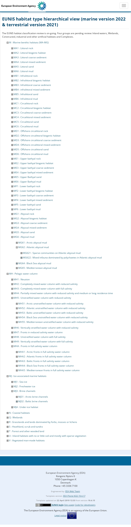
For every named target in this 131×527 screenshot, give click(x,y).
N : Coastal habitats (19, 412)
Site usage (69, 504)
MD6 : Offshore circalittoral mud (31, 154)
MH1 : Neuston (22, 279)
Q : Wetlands (16, 417)
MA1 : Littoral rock (23, 48)
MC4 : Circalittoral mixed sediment (32, 117)
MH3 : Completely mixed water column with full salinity (43, 288)
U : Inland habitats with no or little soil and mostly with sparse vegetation (47, 435)
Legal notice (60, 515)
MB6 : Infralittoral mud (26, 98)
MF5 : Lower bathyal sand (27, 204)
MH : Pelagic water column (23, 273)
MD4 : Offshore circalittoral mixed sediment (37, 144)
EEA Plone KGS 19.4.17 (74, 495)
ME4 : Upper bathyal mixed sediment (33, 172)
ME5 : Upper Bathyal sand (27, 177)
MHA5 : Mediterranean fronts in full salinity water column (49, 370)
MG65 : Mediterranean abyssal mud (37, 268)
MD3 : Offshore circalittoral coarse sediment (37, 140)
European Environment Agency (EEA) (65, 472)
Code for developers (85, 504)
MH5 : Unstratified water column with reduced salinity (42, 297)
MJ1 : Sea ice (20, 381)
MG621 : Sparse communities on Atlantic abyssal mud (52, 253)
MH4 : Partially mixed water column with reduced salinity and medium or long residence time (63, 293)
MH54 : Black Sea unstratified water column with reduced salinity (53, 317)
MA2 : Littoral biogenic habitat (30, 52)
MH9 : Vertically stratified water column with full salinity (43, 341)
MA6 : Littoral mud (23, 71)
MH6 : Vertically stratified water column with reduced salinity (46, 327)
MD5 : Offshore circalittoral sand (31, 149)
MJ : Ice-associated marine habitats (27, 376)
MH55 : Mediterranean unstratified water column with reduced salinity (55, 322)
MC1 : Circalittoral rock (26, 103)
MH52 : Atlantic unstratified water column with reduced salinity (51, 308)
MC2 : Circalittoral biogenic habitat (32, 108)
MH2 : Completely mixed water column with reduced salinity (46, 284)
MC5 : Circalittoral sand (26, 121)
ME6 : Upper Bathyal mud (27, 181)
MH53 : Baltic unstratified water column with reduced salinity (50, 312)
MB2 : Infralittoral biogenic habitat (32, 80)
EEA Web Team (72, 491)
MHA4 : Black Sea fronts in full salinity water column (46, 365)
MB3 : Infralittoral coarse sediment (32, 85)
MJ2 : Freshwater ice (24, 386)
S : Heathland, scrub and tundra (26, 426)
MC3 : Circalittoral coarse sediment (32, 112)
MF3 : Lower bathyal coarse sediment (34, 195)
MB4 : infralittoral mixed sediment (32, 89)
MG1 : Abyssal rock (24, 213)
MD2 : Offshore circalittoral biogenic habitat (37, 135)
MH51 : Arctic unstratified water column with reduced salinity (50, 303)
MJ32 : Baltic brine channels (33, 401)
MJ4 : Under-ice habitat (26, 407)
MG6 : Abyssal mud (24, 236)
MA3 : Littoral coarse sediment (30, 57)
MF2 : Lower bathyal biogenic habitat (33, 190)
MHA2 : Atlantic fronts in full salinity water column (44, 356)
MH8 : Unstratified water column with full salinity (40, 337)
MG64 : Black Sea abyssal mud (34, 263)
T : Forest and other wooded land (26, 431)
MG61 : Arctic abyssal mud (32, 242)
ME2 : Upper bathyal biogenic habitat (33, 163)
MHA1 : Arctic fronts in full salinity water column (44, 352)
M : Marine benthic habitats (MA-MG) (29, 42)
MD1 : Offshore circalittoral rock (31, 131)
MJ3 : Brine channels (24, 391)
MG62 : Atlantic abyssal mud (33, 247)
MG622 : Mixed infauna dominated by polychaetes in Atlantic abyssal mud (62, 257)
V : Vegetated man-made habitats (27, 440)
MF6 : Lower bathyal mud (27, 209)
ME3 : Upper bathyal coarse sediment (34, 167)
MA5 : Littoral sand (24, 66)
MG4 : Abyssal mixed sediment (30, 227)
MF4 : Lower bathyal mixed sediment (33, 200)
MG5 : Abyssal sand (24, 232)
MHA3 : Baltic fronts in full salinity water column (43, 361)
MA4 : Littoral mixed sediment (30, 62)
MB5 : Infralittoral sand (26, 94)
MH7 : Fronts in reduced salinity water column (38, 332)
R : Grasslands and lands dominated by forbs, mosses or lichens (43, 422)
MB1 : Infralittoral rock (26, 75)
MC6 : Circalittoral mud (26, 126)
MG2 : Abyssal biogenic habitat (30, 218)
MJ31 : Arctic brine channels (33, 396)
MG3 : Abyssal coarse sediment (30, 223)
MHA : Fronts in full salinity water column (35, 346)
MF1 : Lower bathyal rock (27, 186)
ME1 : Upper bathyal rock (27, 158)
